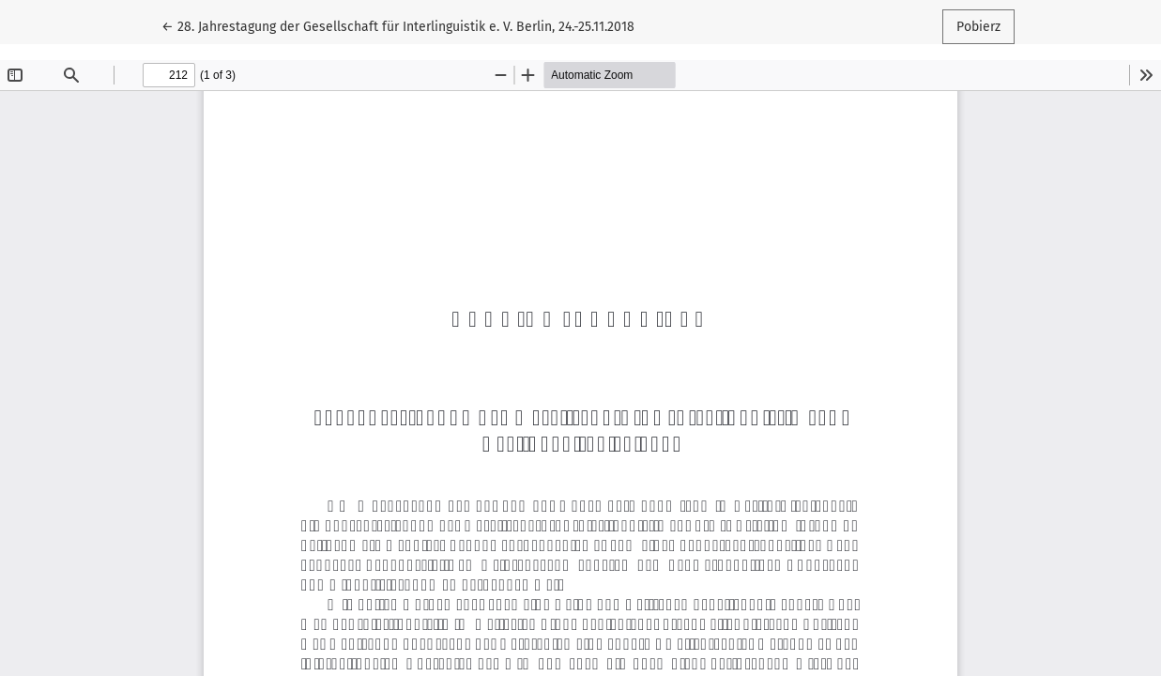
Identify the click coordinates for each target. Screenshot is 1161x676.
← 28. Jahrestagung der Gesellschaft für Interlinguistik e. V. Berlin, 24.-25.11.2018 (397, 25)
